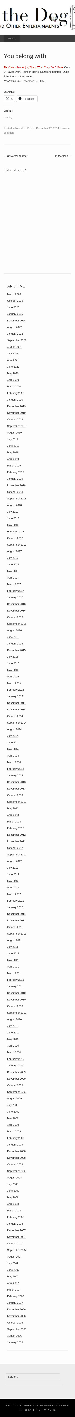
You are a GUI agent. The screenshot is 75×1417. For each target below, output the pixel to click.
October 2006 (15, 1322)
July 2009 (12, 1105)
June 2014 (13, 742)
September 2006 (16, 1329)
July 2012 (12, 867)
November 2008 (16, 1157)
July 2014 (12, 735)
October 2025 (15, 300)
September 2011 (16, 933)
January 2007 (15, 1302)
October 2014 (15, 716)
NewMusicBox (23, 128)
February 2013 (15, 828)
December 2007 (16, 1230)
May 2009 (13, 1118)
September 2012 (16, 854)
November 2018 (16, 485)
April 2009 (13, 1124)
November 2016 (16, 610)
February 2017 (15, 590)
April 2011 (13, 966)
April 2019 (13, 458)
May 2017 (13, 571)
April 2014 (13, 755)
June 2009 (13, 1111)
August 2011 (14, 940)
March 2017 (14, 584)
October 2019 (15, 419)
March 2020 (14, 386)
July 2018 (12, 511)
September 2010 (16, 1012)
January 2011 (15, 986)
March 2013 (14, 821)
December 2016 (16, 604)
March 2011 (14, 973)
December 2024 (16, 320)
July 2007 (12, 1263)
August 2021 (14, 346)
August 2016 (14, 630)
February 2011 (15, 979)
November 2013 (16, 788)
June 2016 (13, 636)
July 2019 (12, 439)
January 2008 (15, 1223)
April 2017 (13, 577)
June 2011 (13, 953)
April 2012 (13, 887)
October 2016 (15, 617)
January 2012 (15, 907)
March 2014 (14, 762)
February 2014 (15, 768)
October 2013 (15, 795)
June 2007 (13, 1269)
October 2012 (15, 847)
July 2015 (12, 656)
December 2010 (16, 992)
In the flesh (63, 155)
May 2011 (13, 960)
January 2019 (15, 478)
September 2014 (16, 722)
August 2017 (14, 551)
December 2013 (16, 782)
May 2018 (13, 524)
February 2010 (15, 1058)
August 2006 (14, 1335)
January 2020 (15, 399)
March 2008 (14, 1210)
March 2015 (14, 683)
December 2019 (16, 406)
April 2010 (13, 1045)
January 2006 (15, 1342)
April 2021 (13, 360)
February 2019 (15, 472)
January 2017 (15, 597)
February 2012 (15, 900)
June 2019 (13, 445)
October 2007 (15, 1243)
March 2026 (14, 294)
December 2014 (16, 702)
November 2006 (16, 1316)
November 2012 (16, 841)
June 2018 (13, 518)
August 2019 (14, 432)
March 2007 (14, 1289)
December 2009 (16, 1072)
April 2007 (13, 1283)
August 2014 (14, 729)
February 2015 (15, 689)
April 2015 (13, 676)
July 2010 (12, 1025)
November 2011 (16, 920)
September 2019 (16, 426)
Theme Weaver (44, 1410)
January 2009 (15, 1144)
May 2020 (13, 373)
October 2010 (15, 1006)
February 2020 (15, 393)
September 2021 (16, 340)
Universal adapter (16, 155)
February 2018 (15, 531)
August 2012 (14, 861)
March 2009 (14, 1131)
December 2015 (16, 650)
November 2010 (16, 999)
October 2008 (15, 1164)
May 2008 (13, 1197)
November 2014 (16, 709)
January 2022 (15, 333)
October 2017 (15, 538)
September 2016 (16, 623)
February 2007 (15, 1296)
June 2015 (13, 663)
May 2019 (13, 452)
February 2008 (15, 1217)
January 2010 (15, 1065)
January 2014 (15, 775)
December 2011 (16, 913)
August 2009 (14, 1098)
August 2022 (14, 327)
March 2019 (14, 465)
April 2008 (13, 1203)
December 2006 (16, 1309)
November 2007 (16, 1236)
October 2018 (15, 491)
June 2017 (13, 564)
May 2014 (13, 749)
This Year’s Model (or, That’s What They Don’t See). (34, 67)
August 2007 (14, 1256)
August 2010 (14, 1019)
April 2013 (13, 814)
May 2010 (13, 1039)
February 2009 (15, 1138)
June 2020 (13, 366)
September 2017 (16, 544)
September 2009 (16, 1091)
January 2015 (15, 696)
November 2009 (16, 1078)
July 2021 (12, 353)
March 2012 (14, 894)
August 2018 (14, 505)
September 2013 (16, 801)
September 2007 (16, 1250)
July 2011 (12, 946)
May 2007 (13, 1276)
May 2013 (13, 808)
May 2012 (13, 880)
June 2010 (13, 1032)
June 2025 (13, 307)
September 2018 (16, 498)
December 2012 (16, 834)
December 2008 (16, 1151)
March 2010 (14, 1052)
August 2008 (14, 1177)
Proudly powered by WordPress (32, 1405)
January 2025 (15, 313)
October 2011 (15, 927)
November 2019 (16, 412)
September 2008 (16, 1170)
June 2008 (13, 1190)
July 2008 (12, 1184)
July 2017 (12, 557)
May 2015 (13, 669)
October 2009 (15, 1085)
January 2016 (15, 643)
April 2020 (13, 379)
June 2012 (13, 874)
